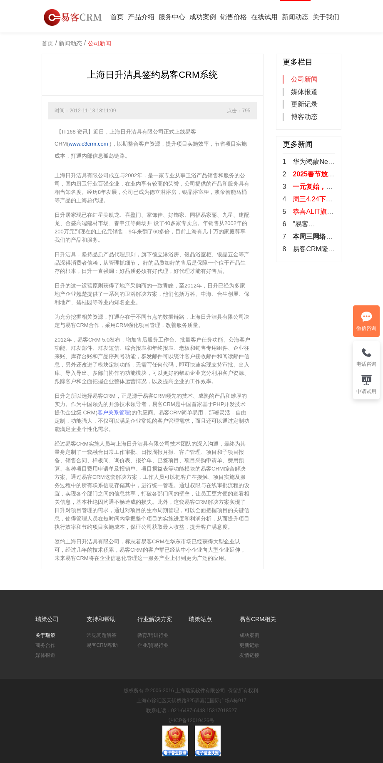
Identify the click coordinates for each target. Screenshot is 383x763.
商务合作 (45, 645)
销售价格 (233, 16)
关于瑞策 (45, 635)
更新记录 (304, 104)
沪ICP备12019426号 (191, 720)
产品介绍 (141, 16)
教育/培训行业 (153, 635)
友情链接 (249, 655)
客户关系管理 (113, 412)
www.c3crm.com (88, 144)
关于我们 (326, 16)
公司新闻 (99, 43)
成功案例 (202, 16)
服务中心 (172, 16)
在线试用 (264, 16)
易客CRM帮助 (102, 645)
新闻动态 (295, 16)
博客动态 (304, 116)
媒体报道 (304, 91)
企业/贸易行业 (153, 645)
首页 (117, 16)
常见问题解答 (102, 635)
